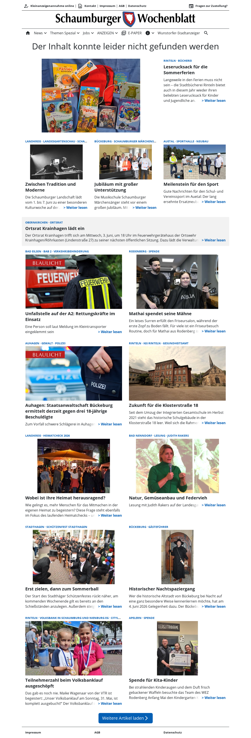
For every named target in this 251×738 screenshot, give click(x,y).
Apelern (135, 618)
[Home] (28, 33)
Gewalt (47, 343)
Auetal (169, 141)
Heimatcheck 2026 (56, 435)
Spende (154, 251)
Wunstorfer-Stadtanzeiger (179, 33)
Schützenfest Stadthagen (66, 527)
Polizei (60, 343)
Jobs (86, 33)
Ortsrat (56, 222)
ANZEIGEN (105, 33)
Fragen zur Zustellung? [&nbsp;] (208, 6)
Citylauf (117, 618)
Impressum (107, 6)
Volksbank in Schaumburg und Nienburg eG (74, 618)
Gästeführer (158, 527)
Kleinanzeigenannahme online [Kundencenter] (49, 6)
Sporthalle (185, 141)
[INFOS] (147, 33)
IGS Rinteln (152, 343)
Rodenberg (138, 251)
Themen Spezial (63, 33)
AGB (122, 6)
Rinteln (170, 61)
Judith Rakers (178, 435)
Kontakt (87, 6)
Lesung (160, 435)
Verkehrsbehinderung (71, 251)
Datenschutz (137, 6)
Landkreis (33, 141)
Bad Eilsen (33, 251)
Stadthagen (35, 527)
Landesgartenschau (59, 141)
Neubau (202, 141)
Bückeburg (103, 141)
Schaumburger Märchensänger (139, 141)
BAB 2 (47, 251)
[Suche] (205, 33)
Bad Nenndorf (141, 435)
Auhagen (32, 343)
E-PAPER (131, 33)
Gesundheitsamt (176, 343)
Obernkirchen (36, 222)
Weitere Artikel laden (125, 718)
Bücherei (185, 61)
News (38, 33)
